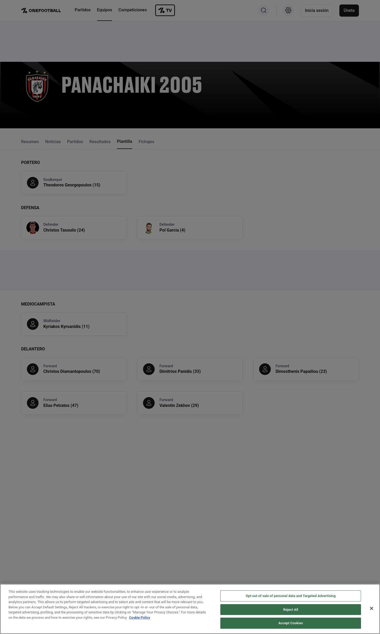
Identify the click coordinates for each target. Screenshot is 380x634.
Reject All (290, 616)
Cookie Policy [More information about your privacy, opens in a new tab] (139, 624)
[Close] (371, 615)
